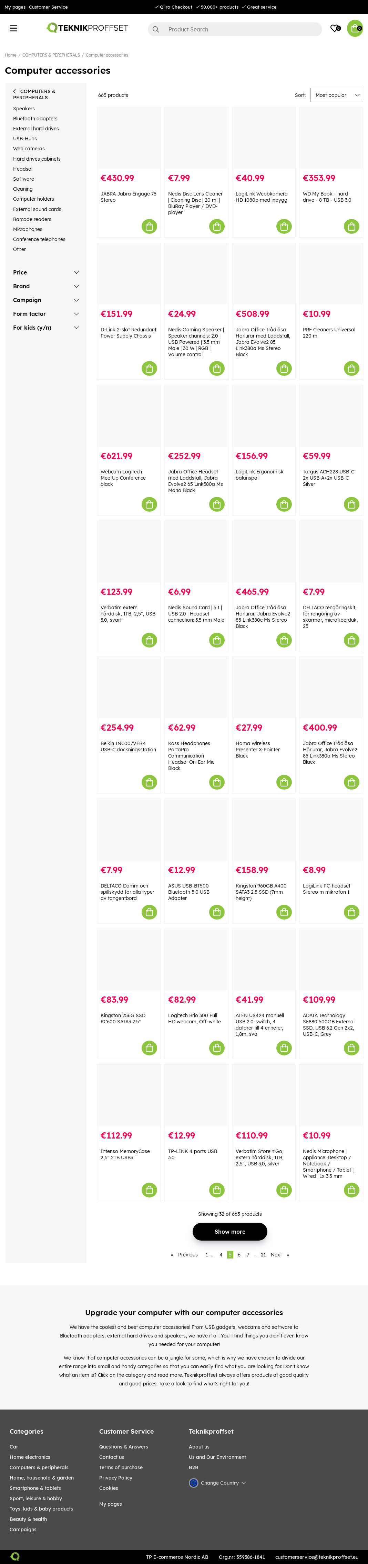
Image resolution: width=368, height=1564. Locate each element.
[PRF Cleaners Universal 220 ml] (331, 274)
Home (11, 55)
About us (199, 1447)
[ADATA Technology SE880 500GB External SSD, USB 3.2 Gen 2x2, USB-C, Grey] (331, 960)
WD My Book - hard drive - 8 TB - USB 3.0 (327, 197)
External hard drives (36, 129)
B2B (193, 1467)
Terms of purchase (121, 1467)
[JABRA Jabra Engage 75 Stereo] (129, 138)
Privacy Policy (115, 1478)
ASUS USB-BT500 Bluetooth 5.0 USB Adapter (188, 892)
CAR (14, 1447)
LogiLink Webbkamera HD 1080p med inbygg (262, 197)
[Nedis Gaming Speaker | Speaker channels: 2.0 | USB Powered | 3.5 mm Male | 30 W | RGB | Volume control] (196, 274)
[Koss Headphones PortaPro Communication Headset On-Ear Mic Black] (196, 688)
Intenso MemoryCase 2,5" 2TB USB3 (125, 1154)
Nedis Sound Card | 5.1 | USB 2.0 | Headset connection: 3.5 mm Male (196, 613)
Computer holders (33, 199)
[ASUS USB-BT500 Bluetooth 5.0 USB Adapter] (196, 830)
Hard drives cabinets (37, 159)
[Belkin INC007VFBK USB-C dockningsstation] (129, 688)
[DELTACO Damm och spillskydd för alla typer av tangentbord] (129, 830)
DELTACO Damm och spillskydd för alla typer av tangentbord (127, 892)
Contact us (111, 1457)
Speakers (24, 109)
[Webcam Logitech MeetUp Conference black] (129, 416)
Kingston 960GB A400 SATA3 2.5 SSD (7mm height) (261, 892)
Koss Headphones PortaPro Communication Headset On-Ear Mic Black (191, 755)
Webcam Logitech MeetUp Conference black (123, 478)
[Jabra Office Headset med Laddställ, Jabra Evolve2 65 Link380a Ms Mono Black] (196, 416)
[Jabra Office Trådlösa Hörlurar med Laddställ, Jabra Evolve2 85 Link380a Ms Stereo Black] (264, 274)
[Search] (235, 29)
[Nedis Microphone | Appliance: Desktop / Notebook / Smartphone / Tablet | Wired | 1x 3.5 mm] (331, 1095)
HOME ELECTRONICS (30, 1457)
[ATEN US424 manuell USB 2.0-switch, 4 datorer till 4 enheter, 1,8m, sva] (264, 960)
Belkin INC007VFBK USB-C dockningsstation (128, 746)
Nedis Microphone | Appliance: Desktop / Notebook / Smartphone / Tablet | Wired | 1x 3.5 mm (328, 1163)
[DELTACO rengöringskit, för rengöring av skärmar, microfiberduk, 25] (331, 552)
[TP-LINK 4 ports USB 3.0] (196, 1095)
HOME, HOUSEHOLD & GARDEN (42, 1478)
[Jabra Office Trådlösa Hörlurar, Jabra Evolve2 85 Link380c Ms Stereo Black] (264, 552)
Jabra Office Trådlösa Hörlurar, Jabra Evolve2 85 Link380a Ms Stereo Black (330, 752)
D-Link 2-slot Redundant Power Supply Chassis (128, 333)
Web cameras (29, 149)
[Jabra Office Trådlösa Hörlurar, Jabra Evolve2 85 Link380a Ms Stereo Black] (331, 688)
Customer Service (48, 7)
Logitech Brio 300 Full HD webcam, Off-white (194, 1018)
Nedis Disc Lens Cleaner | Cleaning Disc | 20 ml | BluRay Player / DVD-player (195, 203)
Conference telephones (39, 239)
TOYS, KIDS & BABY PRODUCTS (41, 1509)
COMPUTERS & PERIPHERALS (51, 55)
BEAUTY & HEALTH (28, 1519)
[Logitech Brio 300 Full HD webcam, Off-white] (196, 960)
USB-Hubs (25, 139)
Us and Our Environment (217, 1457)
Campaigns (23, 1529)
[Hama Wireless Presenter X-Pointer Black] (264, 688)
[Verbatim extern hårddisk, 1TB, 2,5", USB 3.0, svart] (129, 552)
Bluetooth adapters (35, 119)
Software (23, 179)
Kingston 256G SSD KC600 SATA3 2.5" (123, 1018)
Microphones (27, 229)
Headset (23, 169)
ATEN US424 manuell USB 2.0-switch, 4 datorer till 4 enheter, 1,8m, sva (260, 1024)
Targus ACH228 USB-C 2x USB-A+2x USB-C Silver (328, 478)
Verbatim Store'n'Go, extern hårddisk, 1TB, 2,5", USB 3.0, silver (260, 1157)
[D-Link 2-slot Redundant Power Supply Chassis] (129, 274)
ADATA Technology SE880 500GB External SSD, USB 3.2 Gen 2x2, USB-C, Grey (329, 1024)
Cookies (108, 1488)
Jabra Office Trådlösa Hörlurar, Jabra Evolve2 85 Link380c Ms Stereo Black (263, 616)
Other (19, 249)
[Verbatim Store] (264, 1095)
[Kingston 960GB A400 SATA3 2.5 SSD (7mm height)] (264, 830)
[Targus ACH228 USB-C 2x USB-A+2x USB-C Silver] (331, 416)
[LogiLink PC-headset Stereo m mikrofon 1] (331, 830)
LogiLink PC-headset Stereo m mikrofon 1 (326, 889)
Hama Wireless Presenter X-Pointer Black (258, 749)
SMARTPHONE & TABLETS (35, 1488)
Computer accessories (107, 55)
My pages (14, 7)
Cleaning (23, 189)
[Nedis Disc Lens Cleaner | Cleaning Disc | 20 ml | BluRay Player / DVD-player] (196, 138)
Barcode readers (32, 219)
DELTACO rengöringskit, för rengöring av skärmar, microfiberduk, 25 (330, 616)
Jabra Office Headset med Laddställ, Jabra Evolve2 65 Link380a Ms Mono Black (195, 481)
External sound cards (37, 209)
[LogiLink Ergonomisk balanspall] (264, 416)
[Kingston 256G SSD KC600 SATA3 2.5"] (129, 960)
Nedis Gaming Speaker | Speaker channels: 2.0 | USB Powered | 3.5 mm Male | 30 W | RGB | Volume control (196, 342)
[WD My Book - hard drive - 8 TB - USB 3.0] (331, 138)
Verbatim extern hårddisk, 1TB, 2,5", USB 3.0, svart (128, 613)
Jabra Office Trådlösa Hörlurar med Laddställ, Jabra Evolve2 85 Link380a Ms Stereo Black (263, 342)
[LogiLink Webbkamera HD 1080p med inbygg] (264, 138)
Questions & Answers (123, 1447)
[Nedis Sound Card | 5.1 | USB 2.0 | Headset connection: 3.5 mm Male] (196, 552)
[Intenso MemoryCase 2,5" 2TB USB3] (129, 1095)
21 (263, 1255)
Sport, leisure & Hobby (36, 1498)
